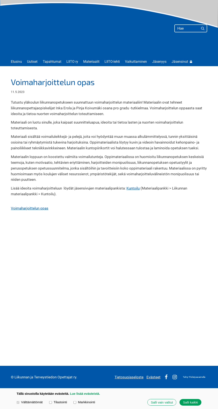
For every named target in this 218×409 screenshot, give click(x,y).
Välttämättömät (30, 402)
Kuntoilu (133, 188)
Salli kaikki (190, 402)
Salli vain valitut (162, 402)
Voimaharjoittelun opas (29, 208)
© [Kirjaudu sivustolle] (12, 377)
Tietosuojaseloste (129, 377)
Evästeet (153, 377)
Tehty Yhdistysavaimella (194, 377)
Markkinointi (84, 402)
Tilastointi (58, 402)
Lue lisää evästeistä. (85, 393)
